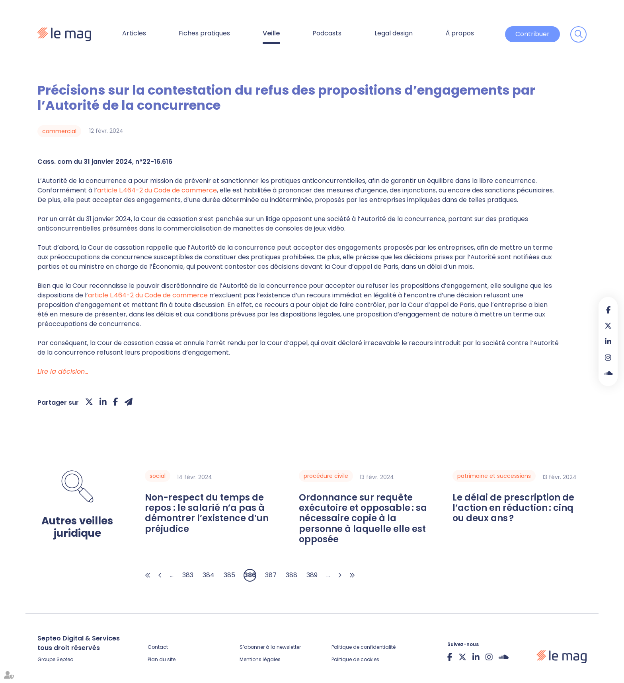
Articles (134, 33)
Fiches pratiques (204, 33)
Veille (271, 33)
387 (271, 575)
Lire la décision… (62, 371)
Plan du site (162, 659)
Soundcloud (608, 373)
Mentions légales (260, 659)
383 (187, 575)
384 (208, 575)
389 (312, 575)
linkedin (608, 341)
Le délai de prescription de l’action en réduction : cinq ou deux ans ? (513, 508)
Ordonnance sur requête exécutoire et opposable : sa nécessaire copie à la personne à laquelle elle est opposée (363, 519)
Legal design (393, 33)
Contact (158, 647)
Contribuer (532, 34)
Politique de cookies (355, 659)
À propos (459, 33)
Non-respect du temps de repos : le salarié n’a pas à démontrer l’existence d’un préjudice (207, 514)
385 (229, 575)
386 (250, 575)
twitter (608, 325)
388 (291, 575)
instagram (608, 357)
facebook (608, 309)
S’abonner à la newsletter (270, 647)
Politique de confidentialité (364, 647)
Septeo (65, 659)
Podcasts (326, 33)
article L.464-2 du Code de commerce (157, 190)
